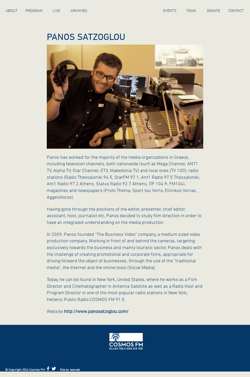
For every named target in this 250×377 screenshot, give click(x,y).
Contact (236, 10)
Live (56, 10)
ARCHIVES (78, 10)
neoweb (75, 369)
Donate (213, 10)
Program (33, 10)
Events (169, 10)
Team (191, 10)
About (11, 10)
